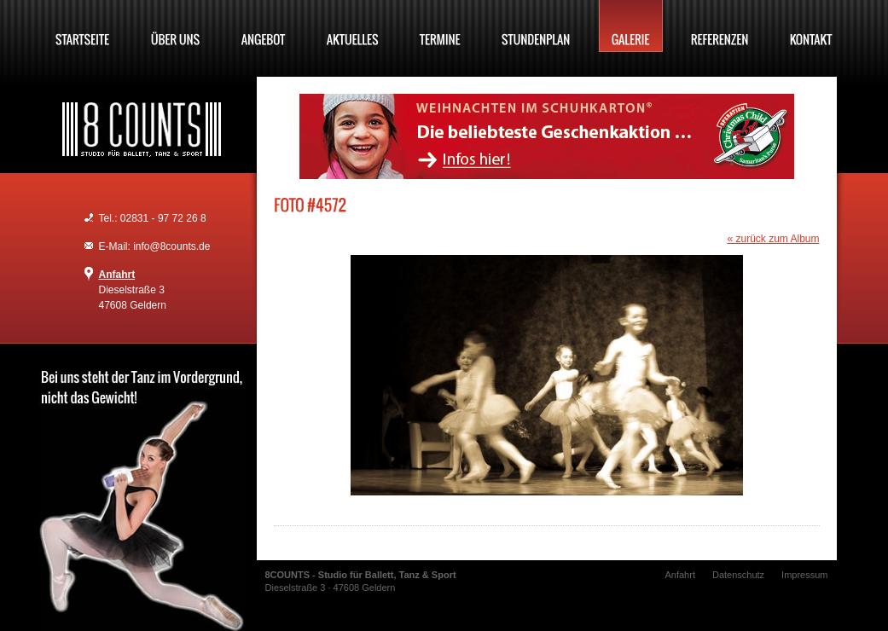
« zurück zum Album (773, 239)
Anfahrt (117, 275)
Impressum (804, 575)
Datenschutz (738, 575)
